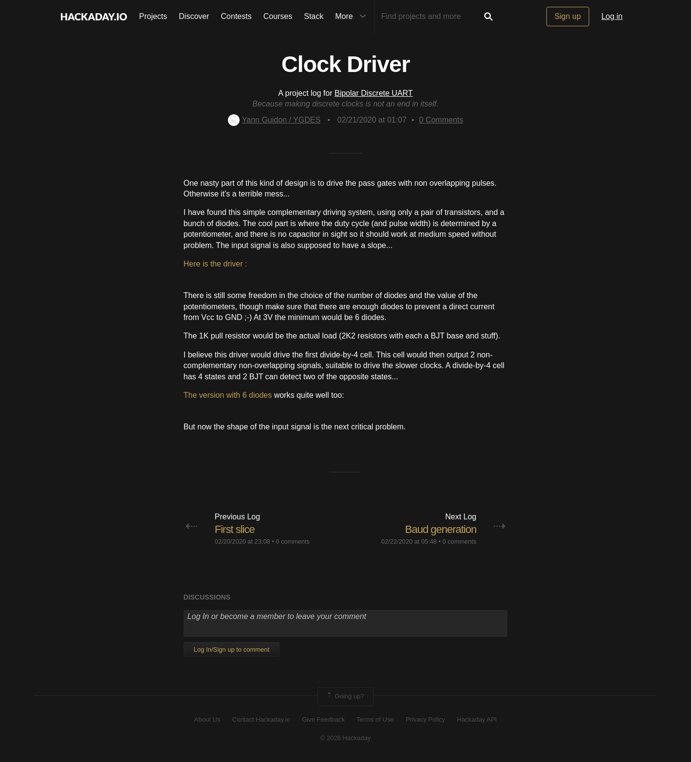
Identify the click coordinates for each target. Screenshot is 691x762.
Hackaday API (477, 719)
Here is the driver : (215, 264)
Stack (313, 16)
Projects (153, 16)
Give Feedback (323, 719)
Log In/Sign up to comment (231, 649)
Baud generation (440, 529)
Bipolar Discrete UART (374, 93)
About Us (207, 719)
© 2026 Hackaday (345, 738)
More (352, 16)
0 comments (293, 541)
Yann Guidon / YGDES (274, 120)
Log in (612, 16)
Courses (278, 16)
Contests (236, 16)
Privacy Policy (425, 719)
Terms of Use (375, 719)
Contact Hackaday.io (261, 719)
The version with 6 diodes (228, 395)
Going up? (344, 696)
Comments (441, 120)
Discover (194, 16)
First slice (235, 529)
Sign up (568, 16)
